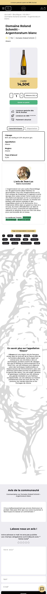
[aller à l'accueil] (23, 8)
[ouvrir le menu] (3, 8)
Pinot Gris (34, 239)
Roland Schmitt (26, 243)
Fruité (5, 239)
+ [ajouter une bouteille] (21, 95)
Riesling (15, 243)
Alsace (10, 236)
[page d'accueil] (7, 14)
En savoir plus (33, 115)
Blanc (35, 236)
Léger (25, 239)
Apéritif (27, 236)
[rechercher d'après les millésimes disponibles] (31, 95)
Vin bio (37, 243)
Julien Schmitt (15, 239)
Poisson (5, 243)
